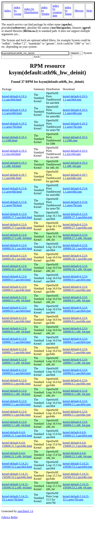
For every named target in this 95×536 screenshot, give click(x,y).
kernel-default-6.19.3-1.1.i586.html (14, 139)
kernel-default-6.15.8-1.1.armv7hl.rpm (75, 204)
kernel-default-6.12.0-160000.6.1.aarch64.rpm (77, 371)
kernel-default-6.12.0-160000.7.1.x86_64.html (16, 361)
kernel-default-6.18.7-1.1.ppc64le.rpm (75, 176)
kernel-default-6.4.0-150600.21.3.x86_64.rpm (77, 455)
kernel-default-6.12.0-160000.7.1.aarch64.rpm (77, 340)
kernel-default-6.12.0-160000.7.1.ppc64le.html (16, 351)
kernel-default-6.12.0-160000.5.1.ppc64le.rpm (77, 413)
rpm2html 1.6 (25, 511)
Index (7, 10)
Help (89, 10)
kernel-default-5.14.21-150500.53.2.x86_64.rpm (77, 486)
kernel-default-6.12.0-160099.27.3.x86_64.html (17, 236)
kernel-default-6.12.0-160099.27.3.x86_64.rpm (77, 236)
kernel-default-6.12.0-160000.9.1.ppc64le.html (16, 288)
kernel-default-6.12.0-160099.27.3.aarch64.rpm (77, 216)
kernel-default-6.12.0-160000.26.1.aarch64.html (17, 247)
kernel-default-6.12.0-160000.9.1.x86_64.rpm (76, 299)
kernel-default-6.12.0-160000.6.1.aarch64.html (16, 371)
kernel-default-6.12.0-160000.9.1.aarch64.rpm (77, 278)
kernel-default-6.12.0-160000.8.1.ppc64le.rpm (77, 319)
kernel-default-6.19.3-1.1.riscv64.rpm (75, 152)
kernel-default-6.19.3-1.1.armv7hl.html (14, 125)
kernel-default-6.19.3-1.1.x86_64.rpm (75, 164)
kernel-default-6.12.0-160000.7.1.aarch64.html (16, 340)
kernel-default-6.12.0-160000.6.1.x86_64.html (16, 392)
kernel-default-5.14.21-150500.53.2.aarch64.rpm (77, 465)
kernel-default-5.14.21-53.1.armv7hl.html (15, 498)
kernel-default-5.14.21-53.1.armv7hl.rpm (76, 498)
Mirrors (79, 10)
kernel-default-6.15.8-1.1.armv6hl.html (14, 190)
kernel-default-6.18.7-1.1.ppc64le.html (14, 176)
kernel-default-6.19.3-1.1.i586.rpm (75, 139)
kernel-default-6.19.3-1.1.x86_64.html (14, 164)
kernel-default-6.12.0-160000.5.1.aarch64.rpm (77, 403)
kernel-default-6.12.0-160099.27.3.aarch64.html (17, 216)
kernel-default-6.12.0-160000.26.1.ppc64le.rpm (77, 257)
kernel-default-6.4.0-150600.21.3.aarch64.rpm (77, 434)
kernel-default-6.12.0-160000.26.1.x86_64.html (17, 268)
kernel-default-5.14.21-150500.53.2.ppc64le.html (17, 475)
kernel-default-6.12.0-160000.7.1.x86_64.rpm (76, 361)
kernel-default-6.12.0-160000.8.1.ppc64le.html (16, 319)
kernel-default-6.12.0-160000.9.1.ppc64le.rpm (77, 288)
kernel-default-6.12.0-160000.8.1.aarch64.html (16, 309)
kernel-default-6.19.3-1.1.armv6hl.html (14, 111)
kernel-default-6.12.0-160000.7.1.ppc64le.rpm (77, 351)
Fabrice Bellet (9, 517)
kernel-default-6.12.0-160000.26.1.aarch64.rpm (77, 247)
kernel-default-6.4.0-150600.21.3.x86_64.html (17, 455)
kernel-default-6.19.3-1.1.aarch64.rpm (75, 98)
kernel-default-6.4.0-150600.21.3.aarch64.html (17, 434)
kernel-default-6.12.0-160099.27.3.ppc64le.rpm (77, 226)
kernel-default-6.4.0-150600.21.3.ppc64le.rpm (77, 444)
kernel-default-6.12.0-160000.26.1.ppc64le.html (17, 257)
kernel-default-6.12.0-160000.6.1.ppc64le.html (16, 382)
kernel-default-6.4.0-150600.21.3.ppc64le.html (17, 444)
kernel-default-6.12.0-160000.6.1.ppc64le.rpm (77, 382)
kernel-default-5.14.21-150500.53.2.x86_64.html (17, 486)
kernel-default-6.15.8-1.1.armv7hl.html (14, 204)
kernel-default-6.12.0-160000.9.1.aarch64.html (16, 278)
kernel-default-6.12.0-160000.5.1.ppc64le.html (16, 413)
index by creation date (57, 10)
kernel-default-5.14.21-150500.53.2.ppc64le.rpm (77, 475)
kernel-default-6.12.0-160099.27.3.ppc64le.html (17, 226)
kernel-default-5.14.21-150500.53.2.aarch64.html (17, 465)
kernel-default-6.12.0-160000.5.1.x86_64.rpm (76, 423)
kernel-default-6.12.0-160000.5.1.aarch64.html (16, 403)
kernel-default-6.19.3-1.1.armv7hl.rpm (75, 125)
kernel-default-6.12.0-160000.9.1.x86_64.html (16, 299)
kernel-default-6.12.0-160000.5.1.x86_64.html (16, 423)
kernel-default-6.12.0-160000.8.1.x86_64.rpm (76, 330)
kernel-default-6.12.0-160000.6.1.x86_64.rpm (76, 392)
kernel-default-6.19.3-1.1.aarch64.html (14, 98)
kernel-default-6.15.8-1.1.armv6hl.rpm (75, 190)
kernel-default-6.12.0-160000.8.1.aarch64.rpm (77, 309)
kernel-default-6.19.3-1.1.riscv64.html (14, 152)
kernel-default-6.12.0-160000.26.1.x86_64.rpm (77, 268)
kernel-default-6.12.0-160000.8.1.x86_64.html (16, 330)
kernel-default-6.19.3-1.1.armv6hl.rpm (75, 111)
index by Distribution (31, 11)
